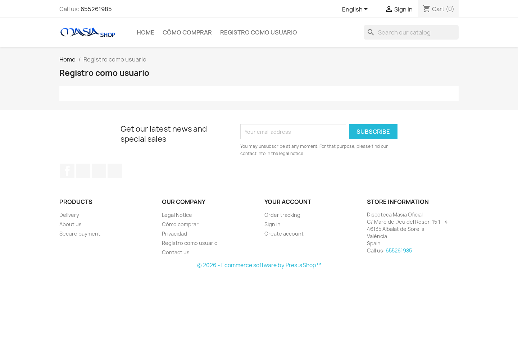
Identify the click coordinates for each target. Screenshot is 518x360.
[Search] (411, 32)
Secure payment (79, 233)
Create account (284, 233)
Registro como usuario (258, 32)
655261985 (96, 9)
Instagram (99, 171)
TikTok (115, 171)
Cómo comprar (187, 32)
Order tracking (282, 214)
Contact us (176, 252)
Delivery (69, 214)
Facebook (67, 171)
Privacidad (174, 233)
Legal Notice (177, 214)
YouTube (83, 171)
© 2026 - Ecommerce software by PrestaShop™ (259, 265)
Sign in (272, 224)
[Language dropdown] (356, 9)
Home (145, 32)
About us (70, 224)
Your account (287, 202)
